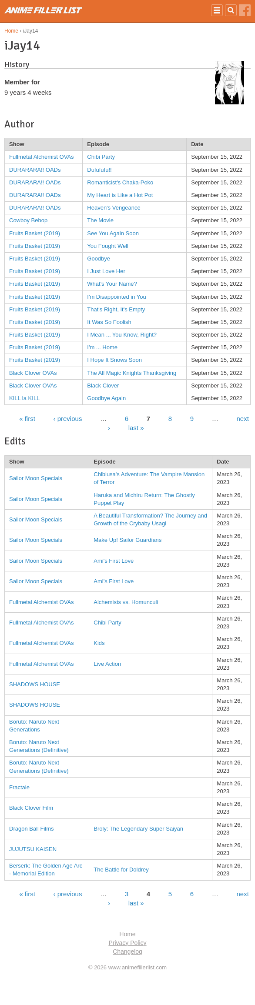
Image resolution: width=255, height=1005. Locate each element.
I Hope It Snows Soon (114, 360)
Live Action (107, 664)
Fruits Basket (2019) (34, 233)
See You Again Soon (113, 233)
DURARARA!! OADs (34, 170)
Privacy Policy (127, 942)
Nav (217, 10)
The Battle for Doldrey (121, 869)
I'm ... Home (102, 347)
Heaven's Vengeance (113, 207)
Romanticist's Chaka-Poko (120, 182)
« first (27, 418)
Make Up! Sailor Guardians (127, 540)
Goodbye (98, 258)
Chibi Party (101, 157)
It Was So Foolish (109, 322)
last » (136, 427)
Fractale (19, 787)
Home (11, 31)
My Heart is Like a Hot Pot (120, 195)
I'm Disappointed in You (116, 297)
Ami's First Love (114, 561)
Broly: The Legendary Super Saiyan (138, 828)
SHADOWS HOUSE (34, 684)
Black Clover (103, 385)
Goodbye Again (106, 398)
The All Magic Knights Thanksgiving (131, 373)
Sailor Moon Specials (35, 478)
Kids (99, 643)
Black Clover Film (31, 808)
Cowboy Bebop (28, 220)
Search (231, 10)
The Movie (100, 220)
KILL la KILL (24, 398)
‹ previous (68, 418)
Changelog (127, 951)
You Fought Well (107, 246)
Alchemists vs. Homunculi (126, 602)
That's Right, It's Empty (116, 309)
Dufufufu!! (99, 170)
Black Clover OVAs (33, 373)
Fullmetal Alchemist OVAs (41, 157)
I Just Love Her (106, 271)
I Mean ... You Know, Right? (122, 334)
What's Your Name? (112, 283)
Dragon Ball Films (31, 828)
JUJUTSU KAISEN (33, 849)
